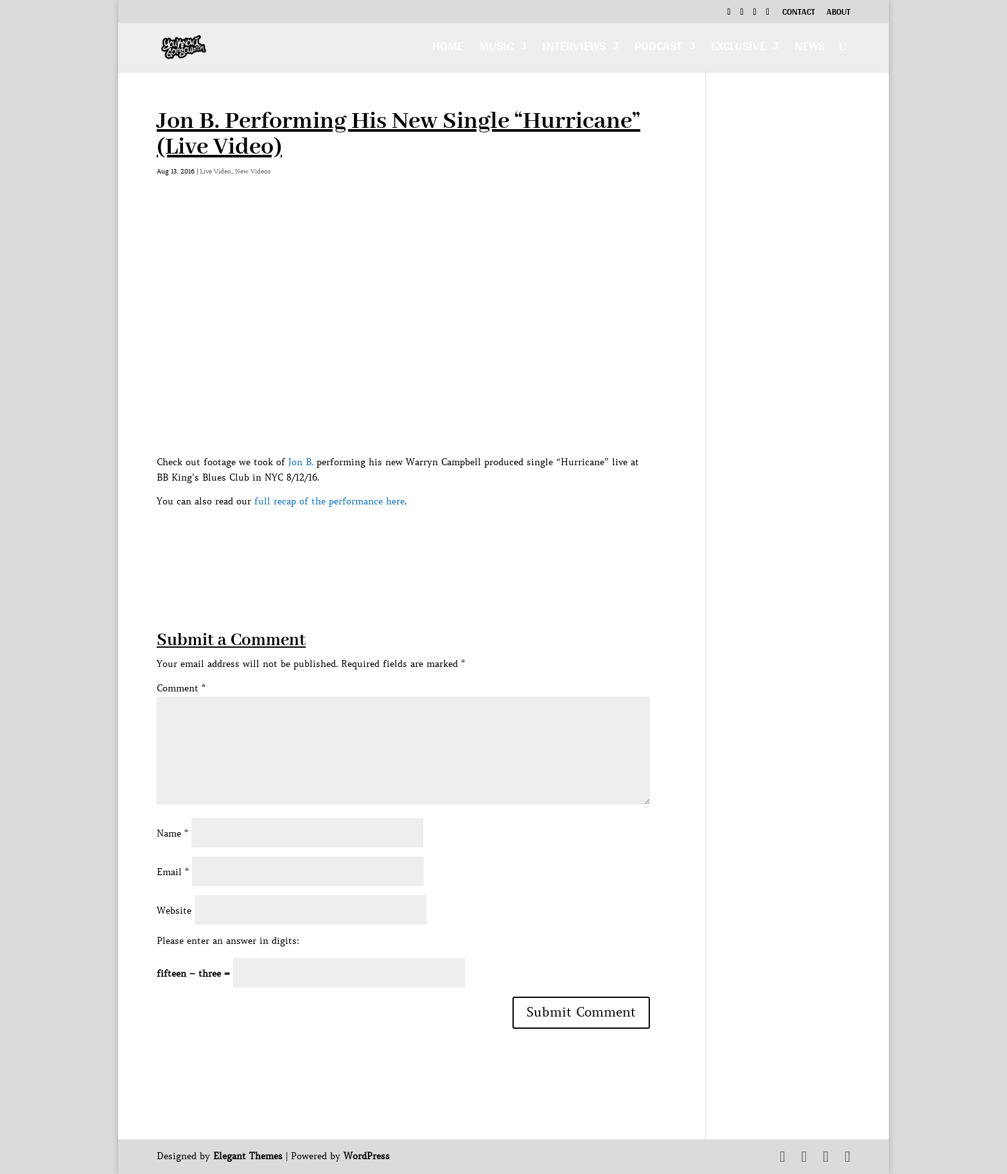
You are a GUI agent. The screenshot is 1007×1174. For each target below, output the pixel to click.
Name (172, 833)
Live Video (215, 171)
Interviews (574, 49)
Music (496, 49)
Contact (798, 13)
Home (447, 49)
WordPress (367, 1156)
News (809, 49)
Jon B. (300, 462)
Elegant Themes (248, 1156)
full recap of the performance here (329, 501)
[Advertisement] (390, 538)
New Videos (253, 171)
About (838, 13)
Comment (181, 688)
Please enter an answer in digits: (228, 941)
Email (173, 872)
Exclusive (738, 49)
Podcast (658, 49)
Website (174, 910)
